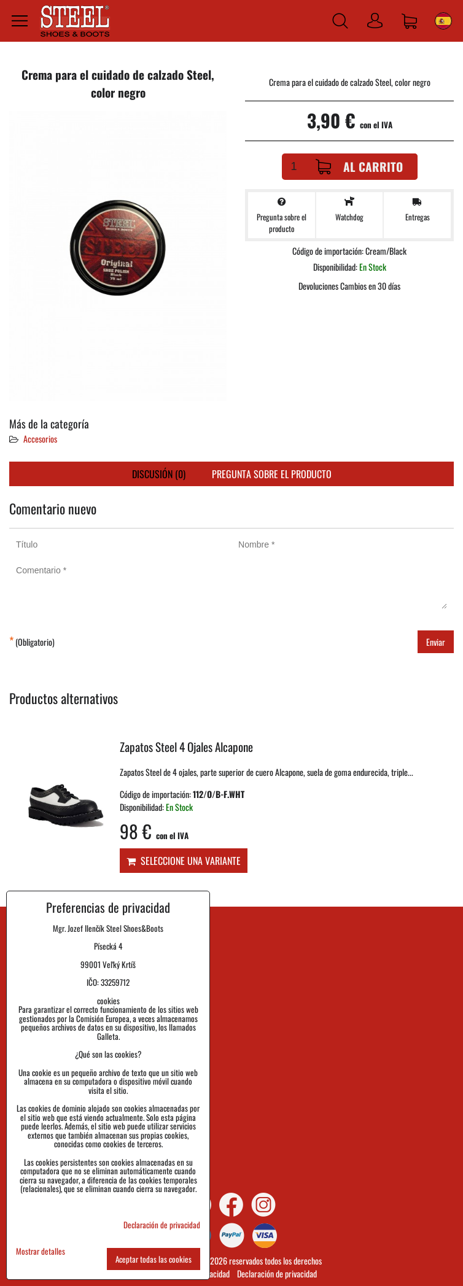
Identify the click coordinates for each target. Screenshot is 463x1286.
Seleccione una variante (183, 860)
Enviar (435, 641)
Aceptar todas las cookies (153, 1259)
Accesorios (40, 438)
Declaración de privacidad (277, 1273)
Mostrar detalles (40, 1251)
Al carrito (359, 167)
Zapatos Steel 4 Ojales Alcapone (186, 747)
